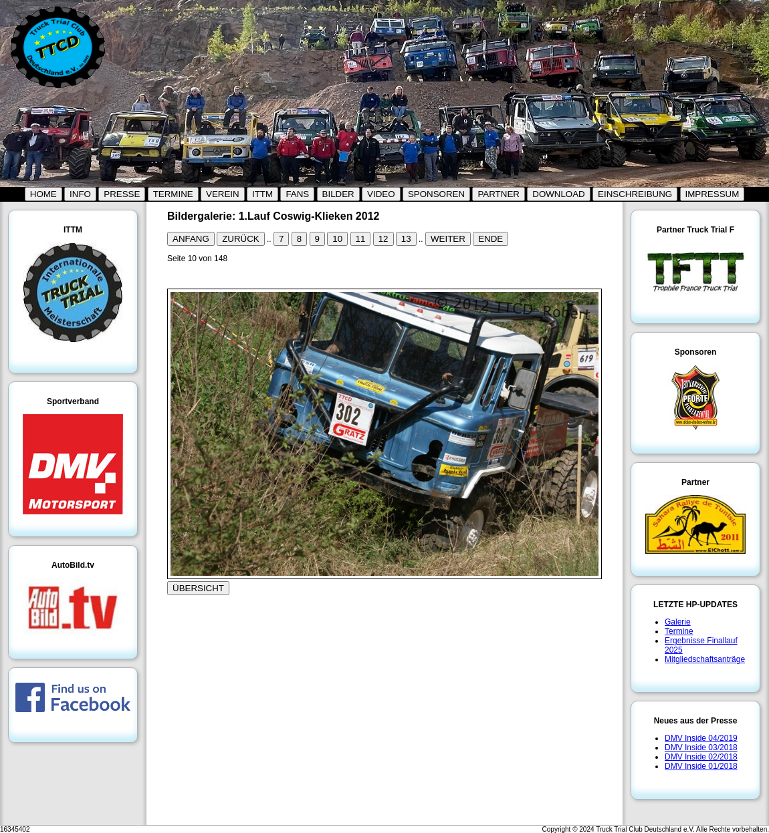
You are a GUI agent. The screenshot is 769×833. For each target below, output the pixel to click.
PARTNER (498, 194)
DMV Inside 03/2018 (701, 747)
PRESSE (122, 194)
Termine (679, 631)
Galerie (678, 622)
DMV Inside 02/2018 (701, 757)
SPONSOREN (436, 194)
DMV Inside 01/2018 (701, 766)
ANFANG (191, 239)
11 (361, 239)
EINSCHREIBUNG (635, 194)
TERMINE (173, 194)
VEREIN (222, 194)
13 (406, 239)
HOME (43, 194)
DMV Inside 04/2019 (701, 738)
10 (337, 239)
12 (383, 239)
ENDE (490, 239)
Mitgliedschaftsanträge (705, 659)
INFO (80, 194)
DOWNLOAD (558, 194)
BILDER (338, 194)
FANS (297, 194)
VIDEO (381, 194)
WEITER (448, 239)
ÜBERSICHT (198, 588)
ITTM (262, 194)
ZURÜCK (240, 239)
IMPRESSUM (712, 194)
